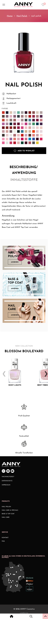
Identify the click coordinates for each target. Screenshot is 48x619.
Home (10, 16)
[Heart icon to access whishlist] (44, 5)
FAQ (3, 541)
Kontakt (5, 537)
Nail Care (5, 517)
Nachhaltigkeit (8, 476)
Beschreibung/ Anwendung (24, 170)
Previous (3, 372)
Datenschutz (7, 481)
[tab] (24, 170)
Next (45, 372)
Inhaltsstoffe (24, 180)
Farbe (5, 108)
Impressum (6, 485)
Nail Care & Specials (10, 510)
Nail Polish (22, 16)
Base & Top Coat (8, 514)
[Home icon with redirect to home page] (11, 617)
